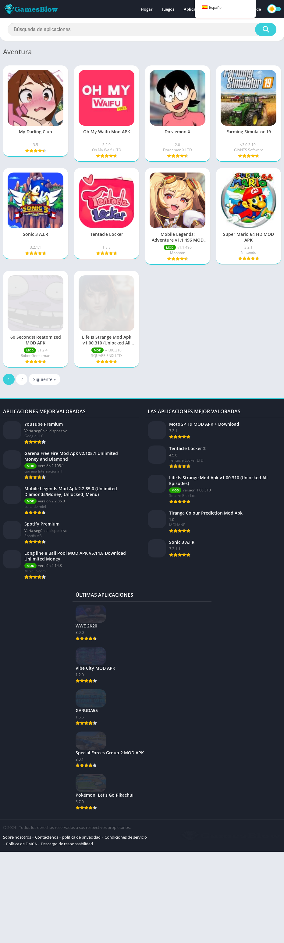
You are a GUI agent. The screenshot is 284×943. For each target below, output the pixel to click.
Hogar (147, 9)
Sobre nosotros (17, 837)
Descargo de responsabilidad (67, 844)
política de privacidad (81, 837)
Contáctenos (46, 837)
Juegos (168, 9)
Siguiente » (44, 379)
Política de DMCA (21, 844)
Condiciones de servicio (126, 837)
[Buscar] (142, 29)
